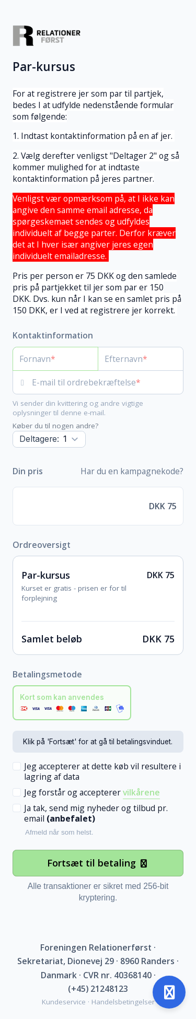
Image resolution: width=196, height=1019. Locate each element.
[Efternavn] (140, 358)
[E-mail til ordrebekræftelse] (107, 382)
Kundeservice (64, 1001)
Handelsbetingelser (123, 1001)
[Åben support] (169, 992)
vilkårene (141, 792)
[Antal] (49, 439)
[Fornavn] (55, 358)
